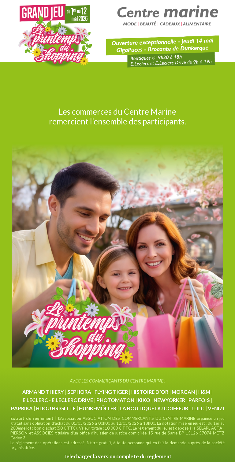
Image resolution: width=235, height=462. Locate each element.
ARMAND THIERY (43, 392)
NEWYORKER (169, 400)
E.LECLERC (35, 400)
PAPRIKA (22, 408)
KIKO (144, 400)
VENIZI (216, 408)
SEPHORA (79, 392)
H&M (204, 392)
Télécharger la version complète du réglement (117, 456)
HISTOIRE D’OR (149, 392)
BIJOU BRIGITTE (56, 408)
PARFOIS (199, 400)
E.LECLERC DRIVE (72, 400)
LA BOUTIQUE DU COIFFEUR (154, 408)
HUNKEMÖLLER (97, 408)
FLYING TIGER (111, 392)
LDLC (198, 408)
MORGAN (183, 392)
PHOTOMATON (115, 400)
